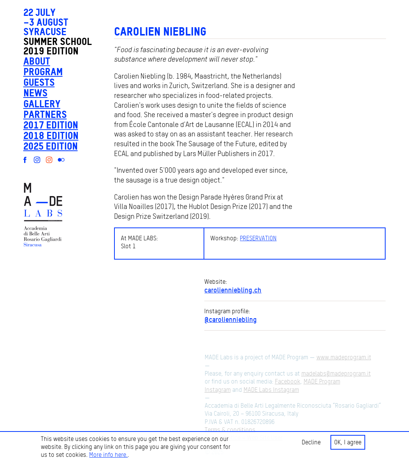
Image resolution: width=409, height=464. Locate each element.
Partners (45, 114)
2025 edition (50, 146)
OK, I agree (347, 442)
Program (43, 71)
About (36, 61)
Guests (39, 82)
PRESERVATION (258, 238)
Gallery (41, 104)
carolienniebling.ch (232, 290)
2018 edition (51, 135)
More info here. (108, 454)
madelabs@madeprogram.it (336, 373)
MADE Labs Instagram (271, 389)
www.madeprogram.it (343, 357)
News (35, 93)
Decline (311, 442)
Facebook (287, 381)
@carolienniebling (230, 319)
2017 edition (50, 125)
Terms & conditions (230, 429)
